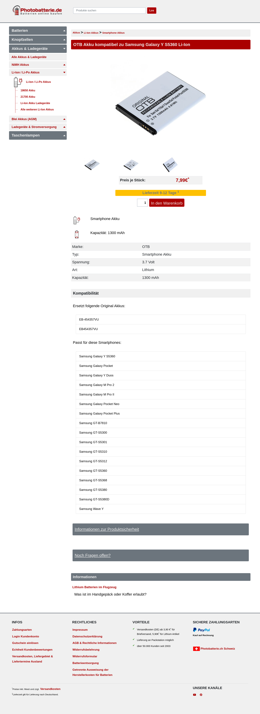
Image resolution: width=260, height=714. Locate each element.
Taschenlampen (39, 135)
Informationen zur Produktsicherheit (107, 529)
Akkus (76, 32)
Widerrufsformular (84, 656)
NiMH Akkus (39, 64)
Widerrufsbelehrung (85, 649)
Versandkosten (50, 689)
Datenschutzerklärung (87, 636)
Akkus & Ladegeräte (39, 49)
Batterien (39, 30)
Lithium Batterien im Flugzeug (94, 587)
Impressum (80, 629)
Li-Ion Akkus (91, 32)
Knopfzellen (39, 39)
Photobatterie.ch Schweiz (214, 649)
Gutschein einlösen (25, 643)
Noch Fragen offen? (93, 555)
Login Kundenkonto (25, 636)
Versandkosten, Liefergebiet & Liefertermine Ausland (32, 659)
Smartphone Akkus (113, 32)
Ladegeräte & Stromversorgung (39, 127)
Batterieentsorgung (85, 663)
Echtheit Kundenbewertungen (32, 649)
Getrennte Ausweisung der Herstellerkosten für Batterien (92, 672)
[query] (109, 10)
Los (151, 10)
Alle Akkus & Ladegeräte (29, 57)
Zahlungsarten (22, 629)
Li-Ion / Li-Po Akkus (39, 72)
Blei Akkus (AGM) (39, 119)
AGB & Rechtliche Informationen (94, 643)
